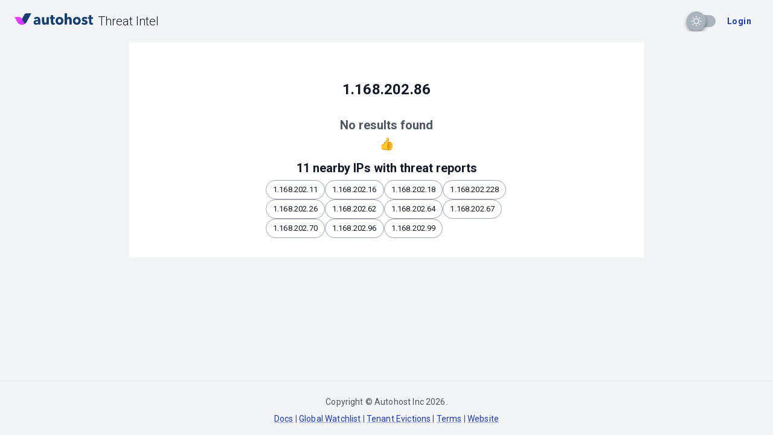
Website (483, 419)
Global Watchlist (330, 419)
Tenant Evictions (399, 419)
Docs (283, 419)
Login (739, 21)
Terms (449, 419)
